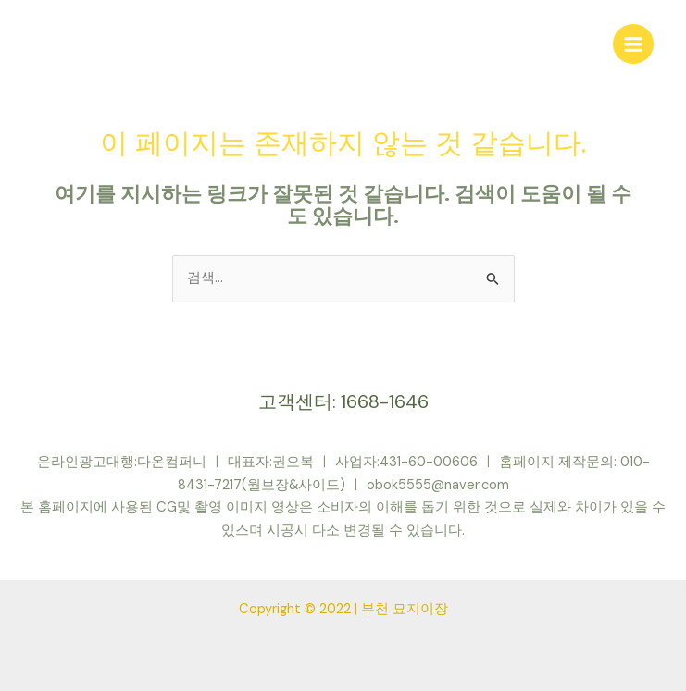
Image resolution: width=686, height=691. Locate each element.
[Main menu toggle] (633, 44)
